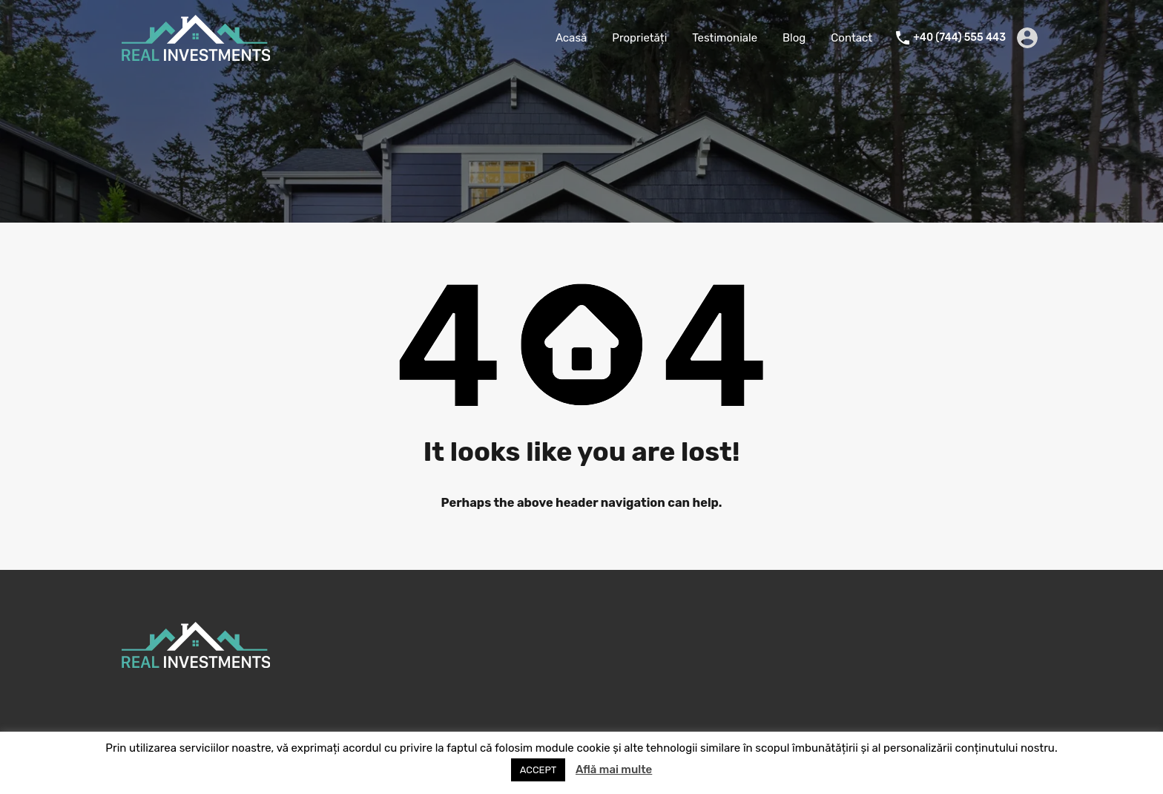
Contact (851, 38)
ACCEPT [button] (538, 769)
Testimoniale (724, 38)
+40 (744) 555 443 (959, 38)
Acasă (571, 38)
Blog (794, 38)
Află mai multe (614, 769)
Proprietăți (639, 38)
